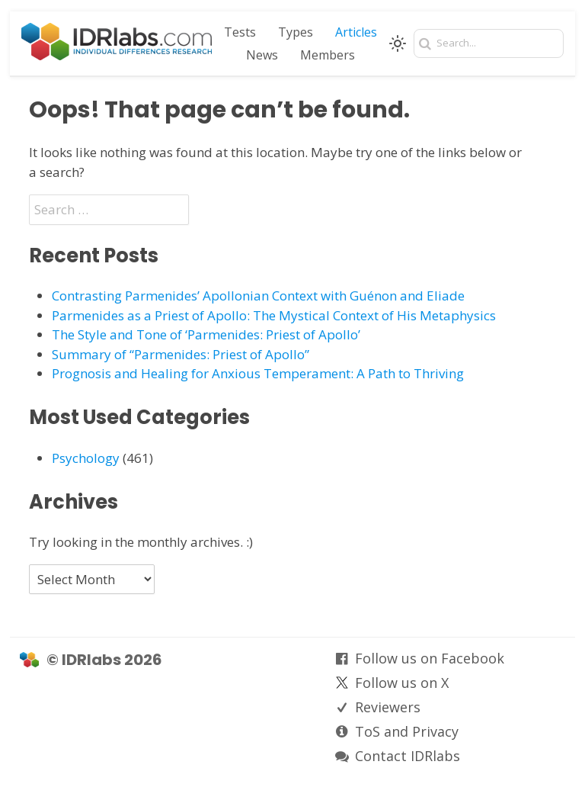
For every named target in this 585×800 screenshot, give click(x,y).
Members (327, 55)
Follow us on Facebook (429, 658)
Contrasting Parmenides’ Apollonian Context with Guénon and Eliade (258, 295)
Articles (356, 32)
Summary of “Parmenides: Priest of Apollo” (180, 354)
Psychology (86, 458)
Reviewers (387, 707)
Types (295, 32)
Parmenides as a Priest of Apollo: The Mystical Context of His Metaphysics (274, 315)
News (262, 55)
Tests (240, 32)
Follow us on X (402, 682)
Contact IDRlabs (407, 756)
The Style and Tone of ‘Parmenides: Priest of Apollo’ (206, 334)
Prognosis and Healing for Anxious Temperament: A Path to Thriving (258, 373)
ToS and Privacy (407, 731)
